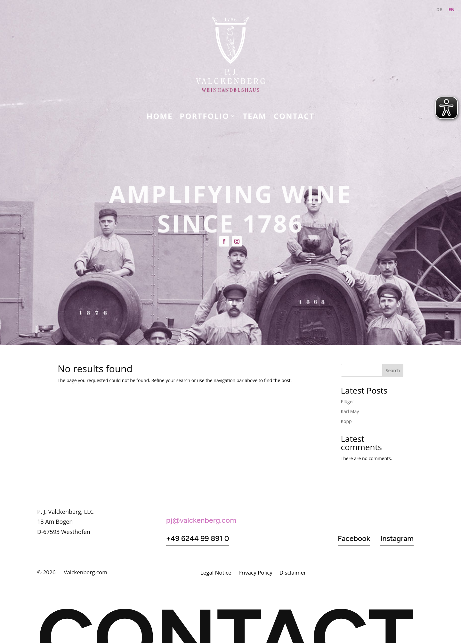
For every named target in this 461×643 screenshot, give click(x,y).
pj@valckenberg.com (201, 520)
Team (255, 117)
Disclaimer (292, 573)
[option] (439, 10)
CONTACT (294, 117)
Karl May (350, 411)
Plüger (347, 401)
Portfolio (204, 117)
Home (160, 117)
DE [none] (439, 9)
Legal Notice (215, 573)
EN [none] (452, 9)
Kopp (346, 421)
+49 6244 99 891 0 (197, 538)
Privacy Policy (255, 573)
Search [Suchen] (393, 370)
